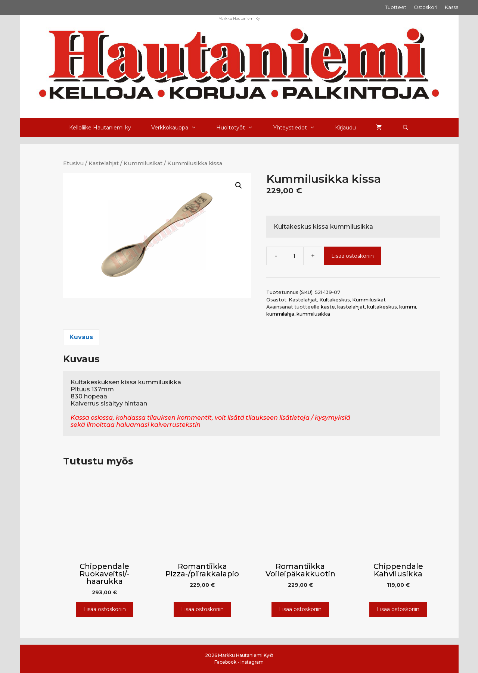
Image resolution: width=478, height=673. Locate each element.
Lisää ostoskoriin (352, 256)
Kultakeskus (334, 300)
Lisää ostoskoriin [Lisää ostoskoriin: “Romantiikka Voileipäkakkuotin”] (300, 609)
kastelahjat (351, 307)
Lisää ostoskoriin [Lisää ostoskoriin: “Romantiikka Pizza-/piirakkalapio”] (202, 609)
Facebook (225, 662)
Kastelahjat (104, 163)
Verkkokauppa (178, 127)
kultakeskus (382, 307)
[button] (238, 185)
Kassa (452, 7)
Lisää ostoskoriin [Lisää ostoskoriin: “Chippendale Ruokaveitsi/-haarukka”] (104, 609)
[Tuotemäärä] (294, 256)
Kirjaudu (345, 127)
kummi (407, 307)
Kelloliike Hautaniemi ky (100, 127)
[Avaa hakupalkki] (405, 127)
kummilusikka (313, 314)
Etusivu (73, 163)
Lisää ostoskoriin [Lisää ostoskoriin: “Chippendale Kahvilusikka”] (398, 609)
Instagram (252, 662)
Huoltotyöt (239, 127)
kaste (328, 307)
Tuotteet (395, 7)
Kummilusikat (143, 163)
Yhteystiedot (299, 127)
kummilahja (280, 314)
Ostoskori (425, 7)
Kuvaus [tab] (81, 337)
